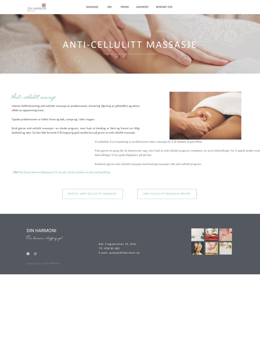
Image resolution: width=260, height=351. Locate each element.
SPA (110, 7)
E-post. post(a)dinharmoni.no (119, 252)
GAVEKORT (142, 7)
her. (230, 155)
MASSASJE (93, 7)
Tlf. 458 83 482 (109, 248)
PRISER (125, 7)
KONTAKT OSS (164, 7)
